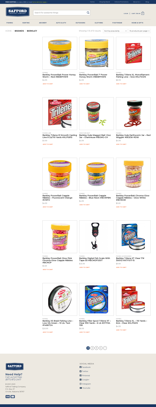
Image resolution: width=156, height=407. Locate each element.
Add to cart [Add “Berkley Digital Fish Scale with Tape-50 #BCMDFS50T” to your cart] (85, 267)
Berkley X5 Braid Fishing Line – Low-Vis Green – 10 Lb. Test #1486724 (57, 323)
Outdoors (80, 23)
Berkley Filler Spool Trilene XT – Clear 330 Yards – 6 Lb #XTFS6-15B (95, 323)
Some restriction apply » (39, 2)
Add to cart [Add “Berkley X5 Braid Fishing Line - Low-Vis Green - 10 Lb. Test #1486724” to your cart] (48, 332)
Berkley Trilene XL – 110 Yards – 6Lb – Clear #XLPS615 (131, 322)
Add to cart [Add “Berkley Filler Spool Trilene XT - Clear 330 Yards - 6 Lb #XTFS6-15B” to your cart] (85, 332)
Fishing (9, 23)
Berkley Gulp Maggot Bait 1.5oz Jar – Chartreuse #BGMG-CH (95, 136)
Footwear (117, 23)
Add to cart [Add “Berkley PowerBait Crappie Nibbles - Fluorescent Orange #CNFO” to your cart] (48, 207)
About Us (137, 2)
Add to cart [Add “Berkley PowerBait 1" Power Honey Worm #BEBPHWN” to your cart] (85, 84)
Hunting (26, 23)
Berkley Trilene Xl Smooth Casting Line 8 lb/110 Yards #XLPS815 (59, 136)
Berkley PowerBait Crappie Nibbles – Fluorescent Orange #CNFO (57, 198)
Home (92, 2)
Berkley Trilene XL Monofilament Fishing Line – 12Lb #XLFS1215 (132, 76)
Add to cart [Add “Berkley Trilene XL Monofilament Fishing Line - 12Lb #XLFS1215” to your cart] (121, 84)
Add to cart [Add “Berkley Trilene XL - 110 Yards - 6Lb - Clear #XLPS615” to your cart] (121, 330)
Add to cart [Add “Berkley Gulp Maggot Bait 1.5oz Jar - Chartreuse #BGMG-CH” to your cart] (85, 144)
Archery (43, 23)
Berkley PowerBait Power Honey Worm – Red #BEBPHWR (59, 76)
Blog (147, 2)
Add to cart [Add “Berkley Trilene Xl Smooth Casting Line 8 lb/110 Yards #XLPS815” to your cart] (48, 144)
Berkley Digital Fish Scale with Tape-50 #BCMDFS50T (94, 259)
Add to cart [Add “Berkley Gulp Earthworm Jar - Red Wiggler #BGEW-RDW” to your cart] (121, 144)
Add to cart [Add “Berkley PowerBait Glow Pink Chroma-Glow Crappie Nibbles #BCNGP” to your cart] (48, 269)
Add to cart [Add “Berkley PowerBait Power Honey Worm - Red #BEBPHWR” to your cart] (48, 84)
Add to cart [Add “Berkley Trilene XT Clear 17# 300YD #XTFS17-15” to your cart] (121, 267)
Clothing (99, 23)
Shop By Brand (104, 2)
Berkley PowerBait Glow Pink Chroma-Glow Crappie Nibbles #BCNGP (57, 260)
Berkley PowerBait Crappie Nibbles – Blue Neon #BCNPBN (95, 197)
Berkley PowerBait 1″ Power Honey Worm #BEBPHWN (93, 76)
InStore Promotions (121, 2)
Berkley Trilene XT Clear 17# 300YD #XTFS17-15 (130, 259)
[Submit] (89, 12)
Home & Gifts (137, 23)
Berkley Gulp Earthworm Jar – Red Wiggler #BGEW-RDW (133, 136)
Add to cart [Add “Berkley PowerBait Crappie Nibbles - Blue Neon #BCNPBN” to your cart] (85, 205)
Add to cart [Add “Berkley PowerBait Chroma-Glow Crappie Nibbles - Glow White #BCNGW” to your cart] (121, 207)
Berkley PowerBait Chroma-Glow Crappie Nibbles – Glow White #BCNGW (132, 198)
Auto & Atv (61, 23)
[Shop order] (115, 31)
